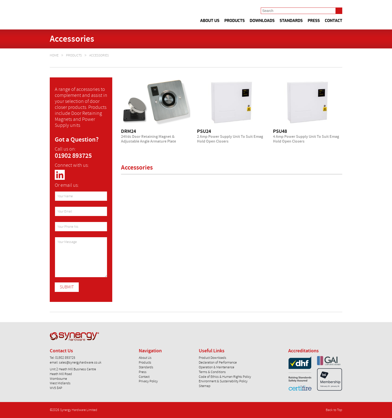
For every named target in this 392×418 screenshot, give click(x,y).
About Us (210, 21)
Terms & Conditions (212, 372)
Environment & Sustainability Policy (223, 381)
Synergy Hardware (91, 14)
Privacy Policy (148, 381)
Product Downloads (212, 358)
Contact (333, 21)
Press (314, 21)
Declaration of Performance (218, 362)
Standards (291, 21)
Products (234, 21)
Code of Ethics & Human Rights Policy (225, 377)
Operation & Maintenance (216, 367)
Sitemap (204, 386)
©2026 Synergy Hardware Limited (73, 410)
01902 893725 (73, 156)
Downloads (262, 21)
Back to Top (334, 410)
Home (54, 55)
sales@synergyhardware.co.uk (80, 362)
